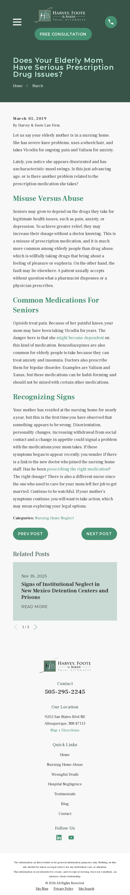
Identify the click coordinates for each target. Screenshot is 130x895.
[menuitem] (42, 888)
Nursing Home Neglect (54, 518)
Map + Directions (64, 730)
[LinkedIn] (59, 837)
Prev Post (30, 534)
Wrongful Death (65, 774)
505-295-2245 (65, 692)
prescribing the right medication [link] (78, 469)
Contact (65, 813)
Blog (65, 803)
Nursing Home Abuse (65, 764)
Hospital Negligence (65, 784)
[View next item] (35, 627)
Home (65, 754)
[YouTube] (71, 837)
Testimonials (64, 794)
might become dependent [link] (80, 338)
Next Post (99, 534)
